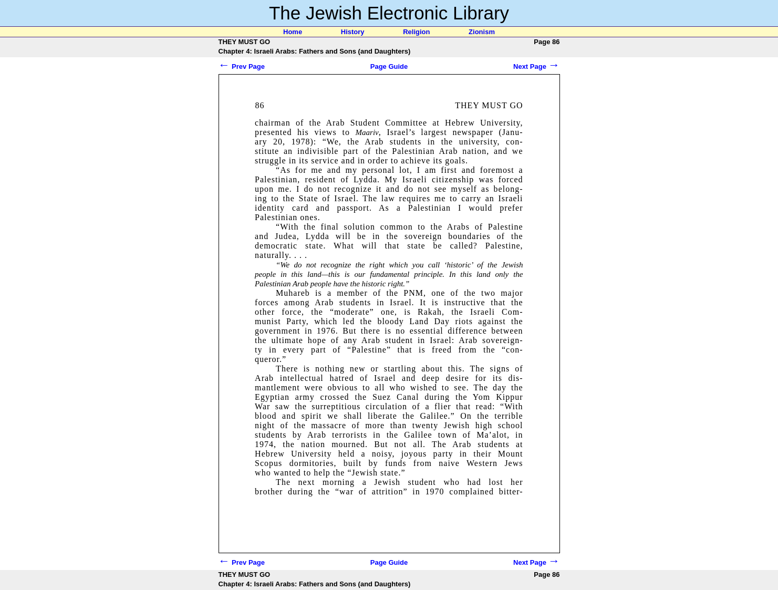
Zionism (482, 32)
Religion (416, 32)
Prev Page (242, 66)
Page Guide (389, 66)
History (353, 32)
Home (292, 32)
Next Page (536, 66)
